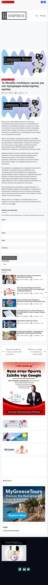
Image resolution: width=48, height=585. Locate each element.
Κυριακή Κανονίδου (9, 93)
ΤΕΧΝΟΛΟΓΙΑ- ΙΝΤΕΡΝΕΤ (8, 79)
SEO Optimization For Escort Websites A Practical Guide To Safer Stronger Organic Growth (31, 312)
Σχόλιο (4, 219)
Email (4, 240)
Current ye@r (6, 261)
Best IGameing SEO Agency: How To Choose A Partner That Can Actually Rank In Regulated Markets (30, 289)
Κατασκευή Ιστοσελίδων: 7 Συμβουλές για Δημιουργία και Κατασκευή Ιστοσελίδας (30, 332)
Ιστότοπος (4, 248)
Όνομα (4, 233)
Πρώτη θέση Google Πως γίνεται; (27, 321)
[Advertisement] (24, 34)
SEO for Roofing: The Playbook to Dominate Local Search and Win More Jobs (31, 300)
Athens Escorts (7, 480)
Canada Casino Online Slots (11, 530)
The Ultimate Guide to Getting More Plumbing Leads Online (29, 276)
